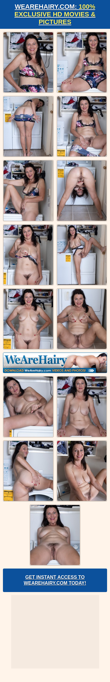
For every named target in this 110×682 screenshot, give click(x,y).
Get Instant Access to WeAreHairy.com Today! (55, 580)
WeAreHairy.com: (54, 14)
